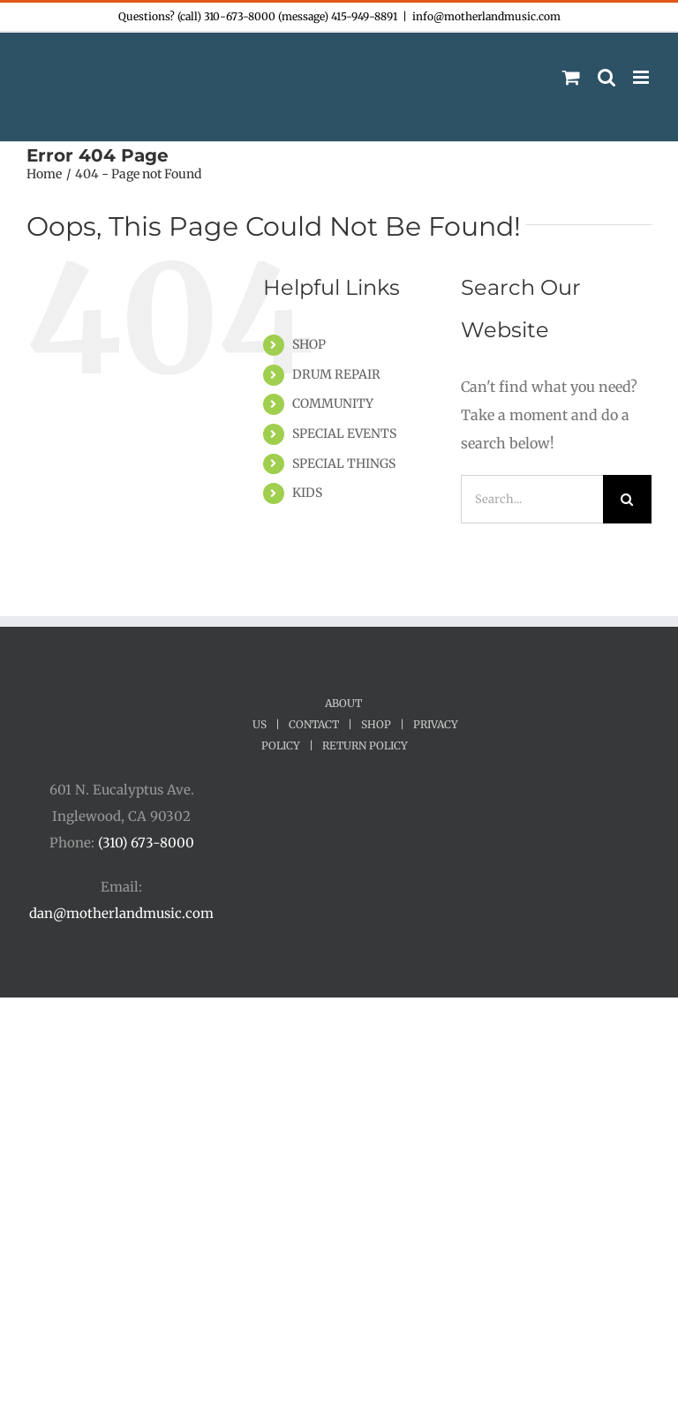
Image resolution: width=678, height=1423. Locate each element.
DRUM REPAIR (336, 374)
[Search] (627, 499)
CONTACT (314, 724)
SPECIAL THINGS (344, 463)
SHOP (309, 344)
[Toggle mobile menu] (642, 77)
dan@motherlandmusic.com (121, 913)
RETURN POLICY (365, 745)
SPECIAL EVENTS (344, 433)
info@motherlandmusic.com (486, 16)
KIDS (307, 493)
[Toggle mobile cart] (571, 77)
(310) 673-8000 (146, 842)
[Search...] (532, 499)
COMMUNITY (332, 403)
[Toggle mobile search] (606, 77)
